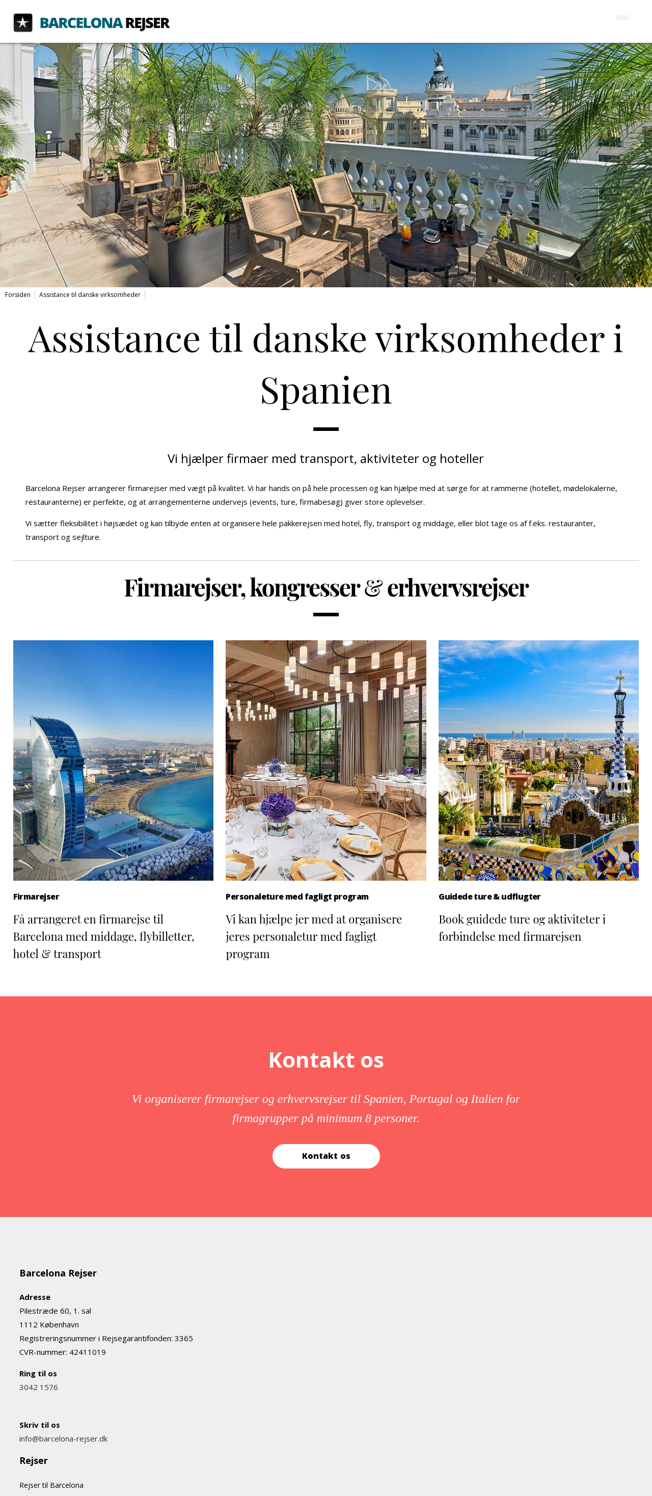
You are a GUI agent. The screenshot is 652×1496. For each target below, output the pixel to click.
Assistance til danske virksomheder (90, 294)
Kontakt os (326, 1155)
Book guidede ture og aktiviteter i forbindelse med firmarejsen (522, 927)
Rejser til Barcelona (51, 1485)
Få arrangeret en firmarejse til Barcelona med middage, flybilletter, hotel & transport (104, 936)
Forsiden (18, 294)
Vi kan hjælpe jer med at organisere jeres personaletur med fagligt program (314, 936)
